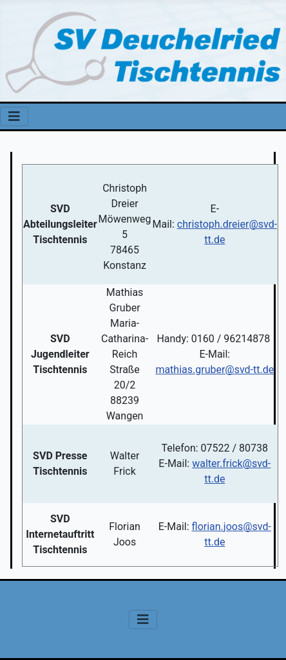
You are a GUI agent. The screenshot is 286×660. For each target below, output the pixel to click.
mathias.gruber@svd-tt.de (214, 369)
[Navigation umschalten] (14, 116)
